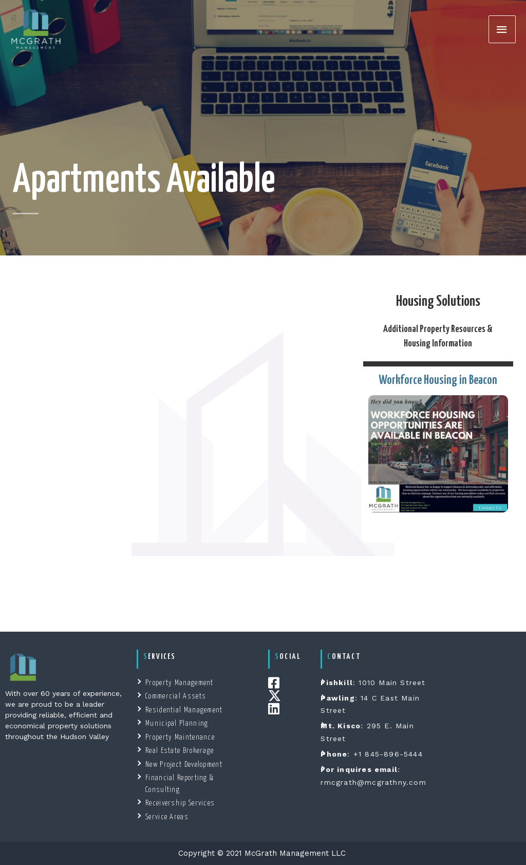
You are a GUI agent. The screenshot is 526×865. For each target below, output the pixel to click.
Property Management (179, 683)
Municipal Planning (176, 723)
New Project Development (183, 764)
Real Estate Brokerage (179, 750)
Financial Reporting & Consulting (179, 784)
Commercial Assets (175, 696)
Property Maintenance (180, 737)
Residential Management (184, 710)
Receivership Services (180, 803)
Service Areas (167, 817)
